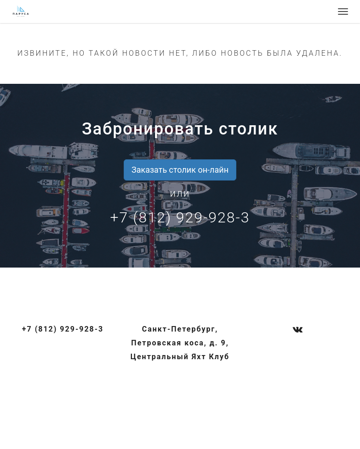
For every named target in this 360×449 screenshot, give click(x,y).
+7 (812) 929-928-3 (180, 217)
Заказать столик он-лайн (180, 170)
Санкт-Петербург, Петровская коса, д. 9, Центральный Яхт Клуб (180, 343)
